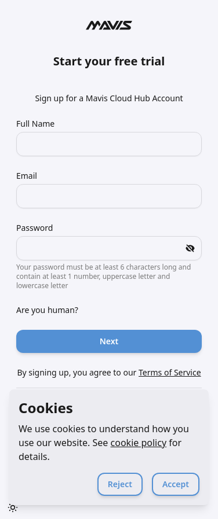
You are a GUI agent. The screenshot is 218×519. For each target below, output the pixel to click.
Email (26, 175)
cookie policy (139, 442)
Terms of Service (170, 372)
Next (109, 341)
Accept (175, 483)
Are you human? (47, 309)
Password (34, 227)
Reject (120, 483)
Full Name (35, 123)
